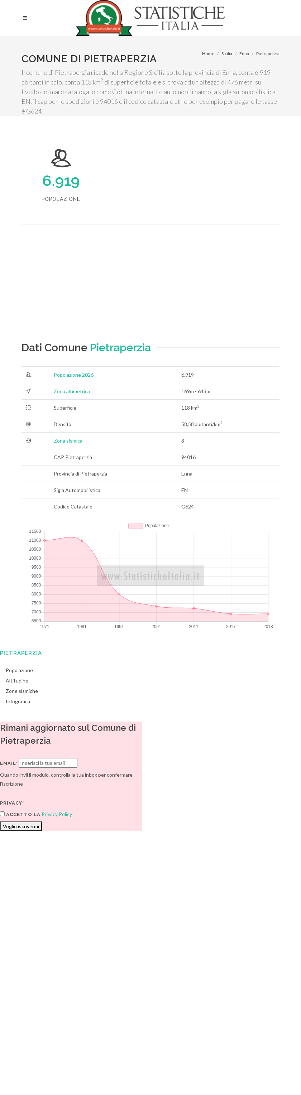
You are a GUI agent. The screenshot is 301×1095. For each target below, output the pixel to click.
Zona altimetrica (72, 391)
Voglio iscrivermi (21, 826)
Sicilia (226, 53)
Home (208, 53)
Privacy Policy (57, 814)
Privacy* (12, 803)
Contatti (256, 998)
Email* (9, 763)
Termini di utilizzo (41, 1008)
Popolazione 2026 (74, 375)
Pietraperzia (268, 53)
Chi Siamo (99, 1008)
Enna (244, 53)
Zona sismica (68, 441)
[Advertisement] (101, 289)
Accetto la (20, 814)
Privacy (74, 1008)
